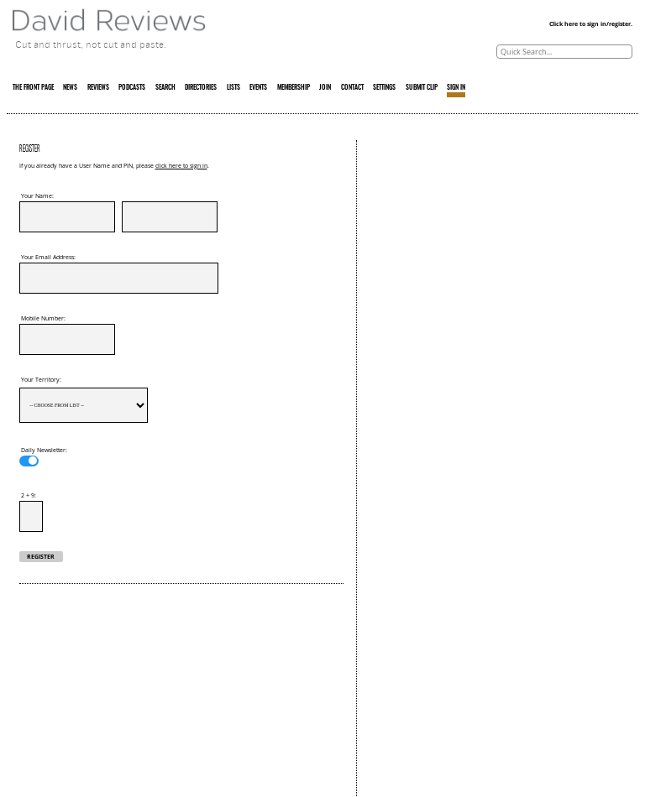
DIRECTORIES (201, 88)
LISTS (233, 88)
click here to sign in (181, 165)
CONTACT (352, 88)
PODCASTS (131, 88)
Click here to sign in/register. (590, 24)
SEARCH (165, 88)
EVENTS (258, 88)
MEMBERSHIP (293, 88)
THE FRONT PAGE (33, 88)
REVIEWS (98, 88)
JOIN (325, 88)
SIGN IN (456, 88)
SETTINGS (384, 88)
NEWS (70, 88)
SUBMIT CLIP (422, 88)
